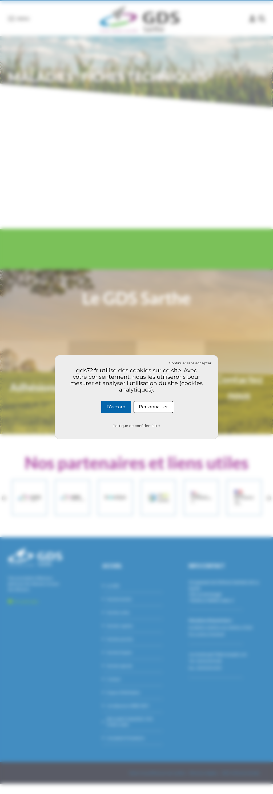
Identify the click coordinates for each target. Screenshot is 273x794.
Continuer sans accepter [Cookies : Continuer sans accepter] (190, 363)
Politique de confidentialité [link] (136, 426)
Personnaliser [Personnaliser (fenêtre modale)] (153, 406)
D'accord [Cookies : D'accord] (116, 406)
